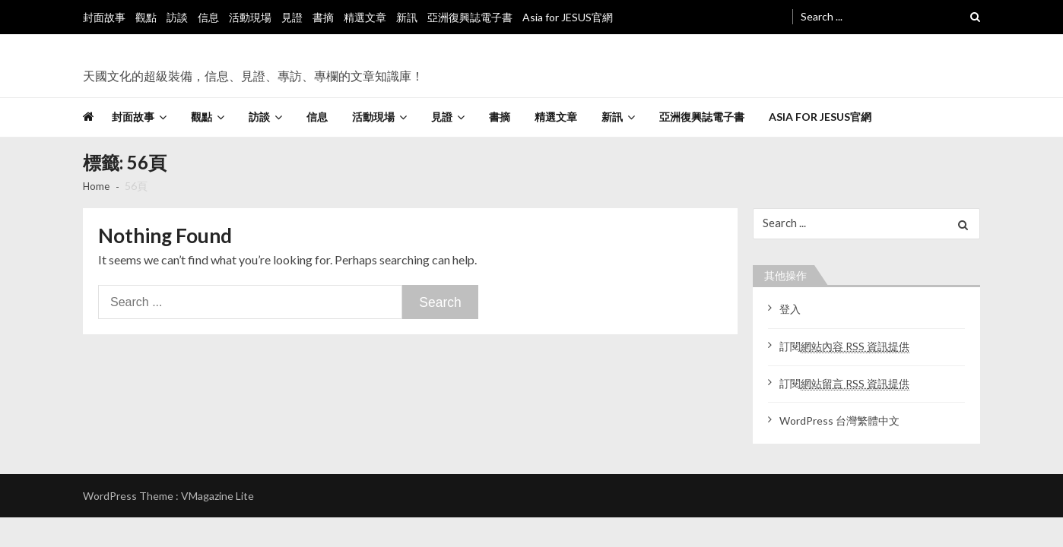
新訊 (406, 17)
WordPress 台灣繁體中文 (839, 422)
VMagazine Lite (217, 498)
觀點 (146, 17)
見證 (292, 17)
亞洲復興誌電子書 (469, 17)
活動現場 (250, 17)
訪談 (177, 17)
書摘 (323, 17)
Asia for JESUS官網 (567, 17)
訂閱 (844, 349)
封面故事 (104, 17)
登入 (790, 311)
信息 (208, 17)
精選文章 (365, 17)
